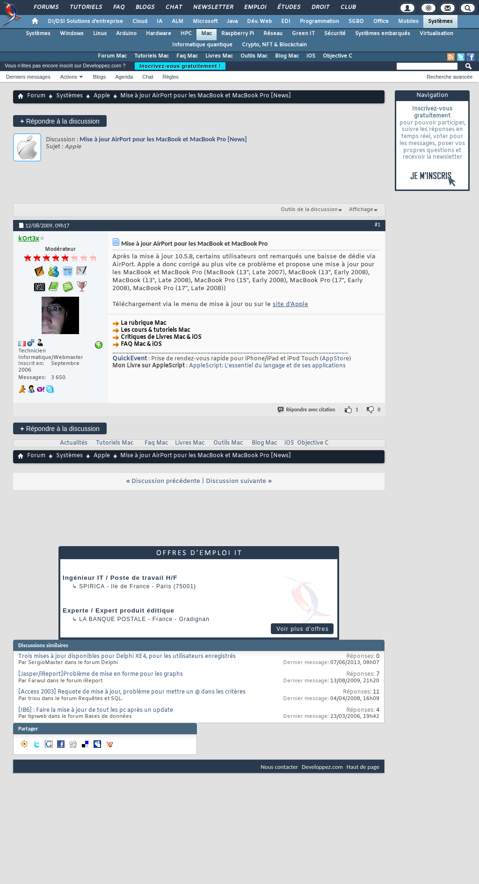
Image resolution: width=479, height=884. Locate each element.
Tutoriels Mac (151, 56)
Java (232, 21)
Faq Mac (187, 56)
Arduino (126, 33)
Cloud (139, 21)
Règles (171, 77)
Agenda (124, 77)
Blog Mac (287, 56)
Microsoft (205, 21)
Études (288, 7)
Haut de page (363, 766)
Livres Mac (219, 56)
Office (381, 21)
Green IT (303, 33)
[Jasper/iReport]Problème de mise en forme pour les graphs (100, 674)
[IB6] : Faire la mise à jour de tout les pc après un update (95, 710)
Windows (72, 33)
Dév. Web (259, 21)
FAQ (118, 7)
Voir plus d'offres (302, 629)
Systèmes (440, 21)
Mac (206, 33)
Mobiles (408, 21)
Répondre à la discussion (60, 121)
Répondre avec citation (306, 410)
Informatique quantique (202, 45)
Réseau (273, 33)
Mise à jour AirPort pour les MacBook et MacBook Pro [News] (163, 139)
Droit (320, 7)
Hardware (158, 33)
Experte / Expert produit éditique (118, 610)
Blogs (144, 7)
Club (347, 7)
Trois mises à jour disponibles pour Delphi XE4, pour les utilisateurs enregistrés (127, 656)
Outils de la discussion (309, 209)
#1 (377, 224)
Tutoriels (85, 7)
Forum (36, 96)
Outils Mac (254, 56)
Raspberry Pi (237, 33)
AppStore (335, 359)
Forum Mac (112, 56)
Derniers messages (28, 77)
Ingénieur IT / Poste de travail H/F (120, 577)
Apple (102, 96)
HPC (186, 33)
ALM (177, 21)
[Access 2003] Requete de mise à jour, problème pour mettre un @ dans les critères (132, 692)
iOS (310, 56)
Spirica (91, 586)
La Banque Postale (112, 619)
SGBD (356, 21)
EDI (285, 21)
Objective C (337, 56)
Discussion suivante (236, 481)
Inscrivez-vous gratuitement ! (180, 66)
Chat (173, 7)
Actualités (73, 443)
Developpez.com (322, 766)
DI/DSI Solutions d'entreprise (85, 21)
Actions (68, 77)
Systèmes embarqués (382, 33)
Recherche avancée (449, 77)
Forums (45, 7)
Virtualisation (436, 33)
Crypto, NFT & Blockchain (274, 45)
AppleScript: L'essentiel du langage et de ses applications (267, 366)
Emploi (255, 7)
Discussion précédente (165, 481)
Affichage (361, 209)
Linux (100, 33)
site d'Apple (290, 304)
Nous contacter (279, 766)
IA (159, 21)
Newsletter (212, 7)
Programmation (319, 21)
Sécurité (335, 33)
